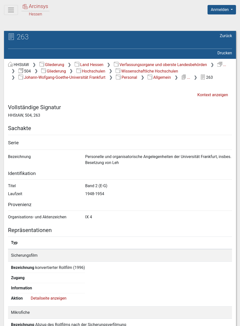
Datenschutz (148, 319)
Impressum (223, 319)
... (221, 64)
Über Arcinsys (111, 319)
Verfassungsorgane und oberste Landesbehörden (160, 64)
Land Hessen (89, 64)
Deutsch (30, 315)
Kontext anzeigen (212, 94)
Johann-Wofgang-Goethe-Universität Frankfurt (62, 77)
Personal (126, 77)
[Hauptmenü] (11, 10)
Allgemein (159, 77)
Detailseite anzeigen (210, 255)
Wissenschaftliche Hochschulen (147, 71)
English (11, 315)
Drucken (225, 53)
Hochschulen (90, 71)
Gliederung (51, 64)
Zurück (226, 35)
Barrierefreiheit (186, 319)
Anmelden (220, 9)
